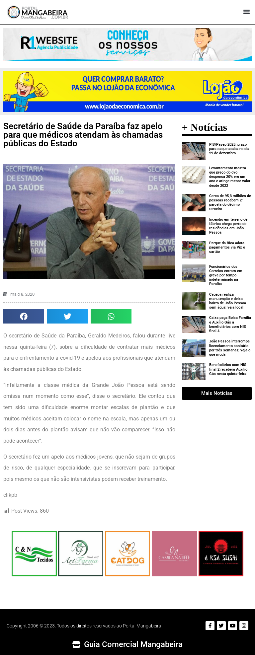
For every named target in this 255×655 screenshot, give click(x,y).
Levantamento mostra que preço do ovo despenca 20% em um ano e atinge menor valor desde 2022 (229, 177)
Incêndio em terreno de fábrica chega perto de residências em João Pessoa (228, 226)
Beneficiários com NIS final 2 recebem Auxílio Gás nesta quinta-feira (228, 369)
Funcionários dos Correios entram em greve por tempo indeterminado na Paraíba (225, 275)
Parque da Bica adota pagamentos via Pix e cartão (227, 247)
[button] (246, 12)
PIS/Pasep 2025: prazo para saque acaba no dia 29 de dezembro (229, 148)
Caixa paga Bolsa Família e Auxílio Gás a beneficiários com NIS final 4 (230, 324)
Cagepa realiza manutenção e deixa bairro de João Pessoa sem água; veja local (227, 301)
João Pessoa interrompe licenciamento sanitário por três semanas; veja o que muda (229, 348)
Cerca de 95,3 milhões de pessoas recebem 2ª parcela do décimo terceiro (230, 202)
